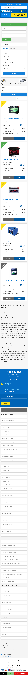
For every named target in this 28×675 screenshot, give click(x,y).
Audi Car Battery (6, 466)
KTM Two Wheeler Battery (8, 581)
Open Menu (14, 44)
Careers (23, 660)
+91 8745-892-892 (19, 16)
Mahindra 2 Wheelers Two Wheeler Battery (12, 574)
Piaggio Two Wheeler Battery (9, 577)
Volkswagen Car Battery (8, 535)
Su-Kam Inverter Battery (8, 424)
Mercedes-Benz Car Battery (8, 510)
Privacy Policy (5, 620)
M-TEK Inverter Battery (7, 438)
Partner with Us (16, 660)
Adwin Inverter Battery (7, 456)
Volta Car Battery (6, 591)
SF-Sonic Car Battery (7, 606)
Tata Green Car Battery (7, 609)
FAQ (15, 662)
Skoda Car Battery (6, 520)
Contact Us (10, 4)
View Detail (20, 138)
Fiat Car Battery (6, 477)
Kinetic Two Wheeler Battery (9, 545)
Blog (19, 662)
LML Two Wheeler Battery (8, 549)
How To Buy (5, 638)
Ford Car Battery (6, 481)
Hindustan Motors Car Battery (9, 492)
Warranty (4, 634)
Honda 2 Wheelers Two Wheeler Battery (11, 563)
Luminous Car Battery (7, 588)
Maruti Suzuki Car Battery (8, 499)
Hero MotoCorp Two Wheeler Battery (10, 559)
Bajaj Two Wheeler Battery (8, 541)
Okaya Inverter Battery (7, 427)
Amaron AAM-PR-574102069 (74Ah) (13, 118)
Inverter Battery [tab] (14, 48)
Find (14, 73)
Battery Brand (6, 65)
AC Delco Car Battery (7, 613)
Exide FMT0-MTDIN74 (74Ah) (11, 199)
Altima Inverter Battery (7, 460)
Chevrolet (14, 20)
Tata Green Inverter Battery (8, 452)
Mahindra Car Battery (7, 495)
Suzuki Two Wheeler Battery (9, 552)
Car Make (5, 53)
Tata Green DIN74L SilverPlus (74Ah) (13, 280)
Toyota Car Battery (6, 528)
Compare (8, 138)
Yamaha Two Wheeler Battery (9, 570)
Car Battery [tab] (5, 48)
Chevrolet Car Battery (7, 474)
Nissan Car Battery (6, 513)
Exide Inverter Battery (7, 445)
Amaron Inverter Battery (8, 442)
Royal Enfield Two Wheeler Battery (10, 567)
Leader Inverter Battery (7, 417)
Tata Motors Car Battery (8, 524)
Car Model (6, 59)
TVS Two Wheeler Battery (8, 556)
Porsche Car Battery (7, 506)
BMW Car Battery (6, 470)
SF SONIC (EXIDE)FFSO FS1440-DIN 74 (13, 241)
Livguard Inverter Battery (8, 435)
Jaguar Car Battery (6, 502)
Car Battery (8, 20)
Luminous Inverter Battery (8, 420)
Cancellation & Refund (7, 630)
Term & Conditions (6, 627)
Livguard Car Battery (7, 595)
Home (2, 20)
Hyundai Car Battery (7, 488)
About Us (9, 660)
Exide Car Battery (6, 602)
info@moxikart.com (7, 656)
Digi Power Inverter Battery (8, 431)
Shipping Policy (6, 623)
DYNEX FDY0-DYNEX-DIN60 (10, 160)
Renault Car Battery (7, 517)
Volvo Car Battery (6, 531)
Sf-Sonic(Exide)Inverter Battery (9, 449)
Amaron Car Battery (7, 599)
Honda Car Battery (6, 484)
